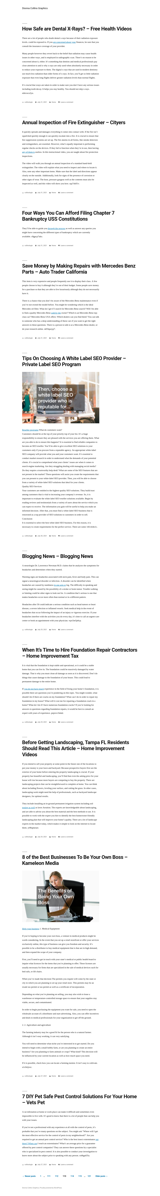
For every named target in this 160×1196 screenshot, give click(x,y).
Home (54, 102)
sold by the (56, 312)
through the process (56, 228)
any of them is (28, 152)
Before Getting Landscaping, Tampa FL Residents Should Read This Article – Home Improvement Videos (75, 748)
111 (48, 1176)
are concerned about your (64, 42)
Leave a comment (67, 102)
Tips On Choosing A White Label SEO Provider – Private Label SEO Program (74, 361)
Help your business (30, 928)
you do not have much (34, 688)
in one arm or (60, 585)
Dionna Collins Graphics (35, 8)
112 (56, 1176)
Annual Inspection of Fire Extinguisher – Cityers (73, 122)
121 (89, 1176)
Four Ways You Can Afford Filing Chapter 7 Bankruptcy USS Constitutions (68, 216)
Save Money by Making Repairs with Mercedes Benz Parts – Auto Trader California (79, 269)
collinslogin (29, 102)
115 (80, 1176)
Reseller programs (30, 430)
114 (72, 1176)
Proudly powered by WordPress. (51, 1188)
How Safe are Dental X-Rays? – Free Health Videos (77, 29)
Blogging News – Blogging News (57, 556)
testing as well (28, 807)
